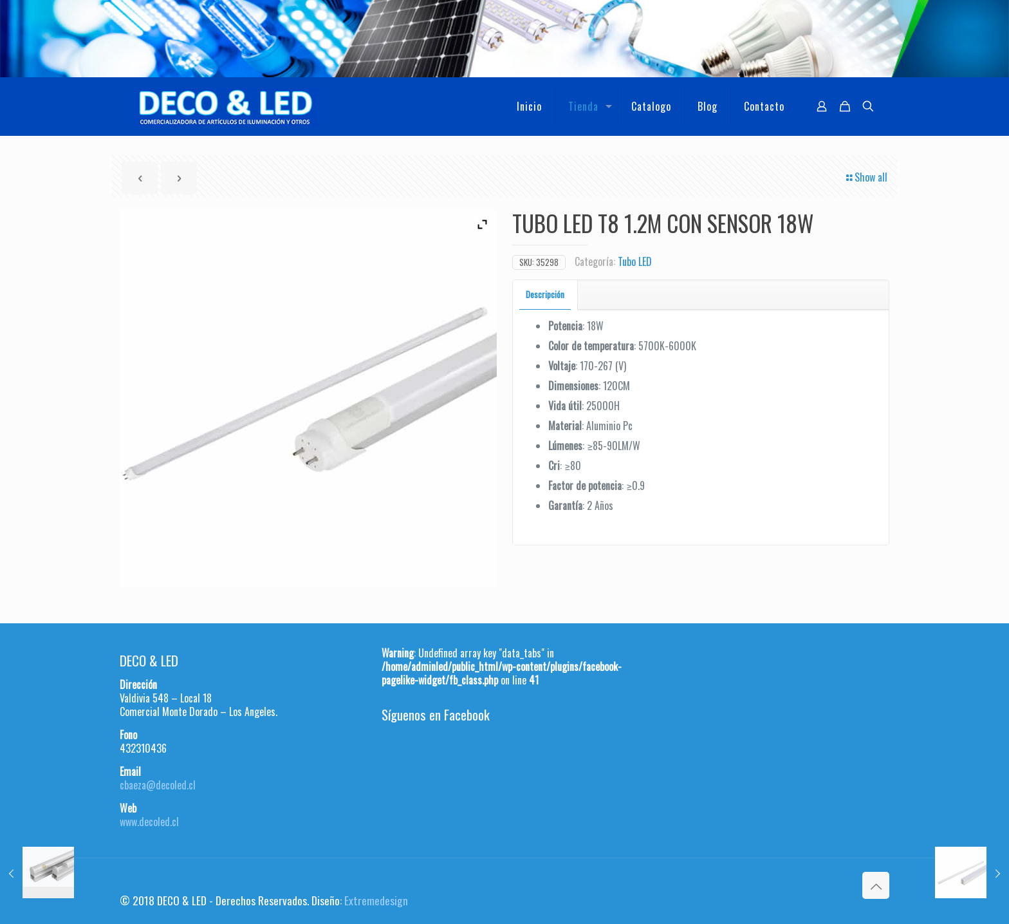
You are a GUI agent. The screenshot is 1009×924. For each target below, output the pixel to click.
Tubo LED (635, 261)
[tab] (545, 294)
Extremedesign (376, 900)
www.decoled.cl (149, 821)
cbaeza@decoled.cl (158, 785)
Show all (865, 177)
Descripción (545, 294)
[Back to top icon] (875, 885)
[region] (504, 38)
